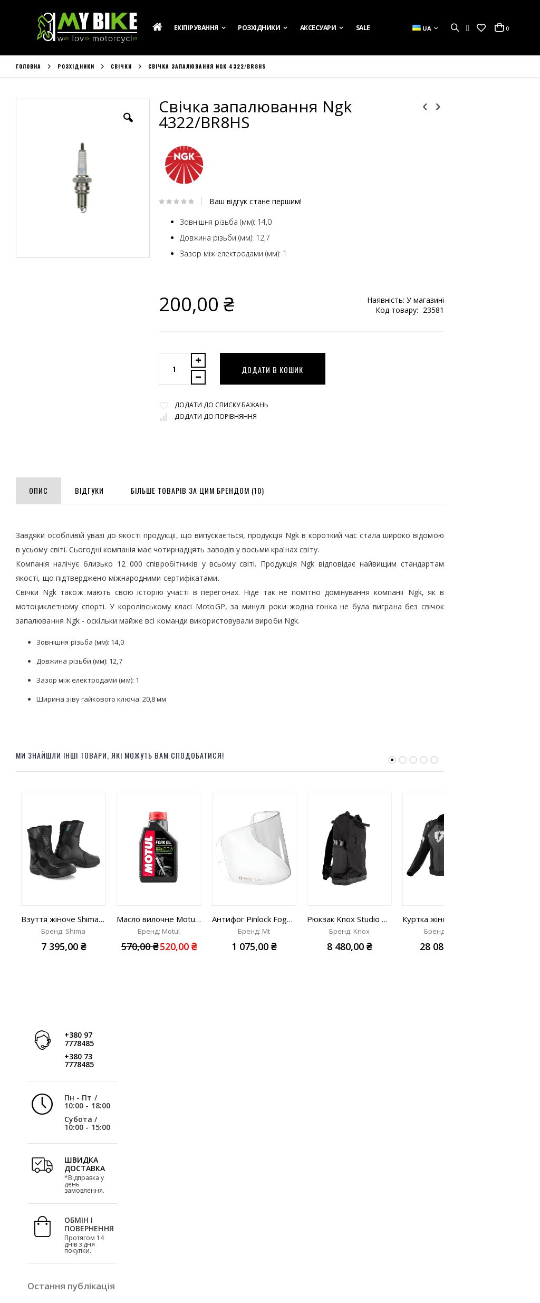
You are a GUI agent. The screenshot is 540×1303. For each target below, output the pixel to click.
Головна (28, 66)
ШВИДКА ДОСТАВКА (466, 244)
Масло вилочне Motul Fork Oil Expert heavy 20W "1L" (159, 919)
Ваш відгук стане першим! (240, 201)
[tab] (38, 488)
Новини (29, 1237)
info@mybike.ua (436, 1254)
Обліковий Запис (175, 1194)
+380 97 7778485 (461, 119)
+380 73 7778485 (461, 140)
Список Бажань (172, 1223)
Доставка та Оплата (50, 1208)
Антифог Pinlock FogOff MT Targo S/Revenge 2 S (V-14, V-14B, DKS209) (254, 919)
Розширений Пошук (180, 1251)
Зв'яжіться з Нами (45, 1223)
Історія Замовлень (178, 1208)
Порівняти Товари (177, 1237)
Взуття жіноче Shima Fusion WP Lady (63, 919)
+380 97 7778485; (314, 1254)
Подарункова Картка (52, 1194)
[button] (481, 28)
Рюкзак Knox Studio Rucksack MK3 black (349, 919)
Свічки (121, 66)
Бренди (28, 1251)
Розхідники (75, 66)
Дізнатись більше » (467, 479)
